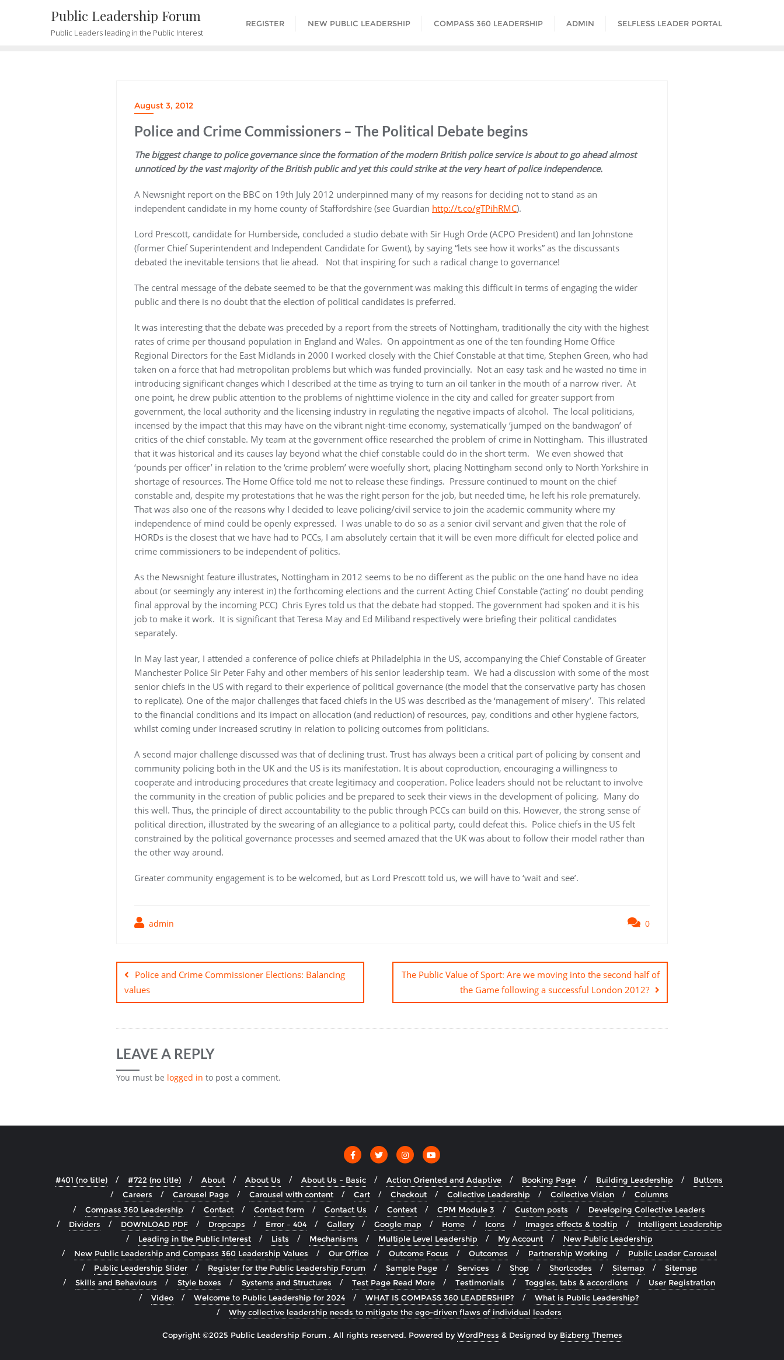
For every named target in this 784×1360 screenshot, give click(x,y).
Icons (495, 1223)
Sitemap (628, 1268)
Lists (280, 1238)
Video (162, 1297)
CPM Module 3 (465, 1209)
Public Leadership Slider (140, 1268)
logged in (185, 1076)
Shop (519, 1268)
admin (154, 923)
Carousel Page (201, 1194)
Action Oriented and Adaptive (443, 1179)
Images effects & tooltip (571, 1223)
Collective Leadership (488, 1194)
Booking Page (549, 1179)
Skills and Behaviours (116, 1282)
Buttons (708, 1179)
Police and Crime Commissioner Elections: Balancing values (234, 982)
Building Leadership (634, 1179)
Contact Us (346, 1209)
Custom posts (541, 1209)
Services (473, 1268)
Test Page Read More (393, 1282)
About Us (263, 1179)
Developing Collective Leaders (646, 1209)
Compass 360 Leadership (134, 1209)
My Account (520, 1238)
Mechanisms (333, 1238)
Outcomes (488, 1253)
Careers (137, 1194)
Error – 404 (286, 1223)
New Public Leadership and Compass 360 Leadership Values (191, 1253)
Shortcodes (570, 1268)
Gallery (340, 1223)
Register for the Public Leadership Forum (286, 1268)
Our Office (348, 1253)
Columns (651, 1194)
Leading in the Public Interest (194, 1238)
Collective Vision (582, 1194)
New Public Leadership (608, 1238)
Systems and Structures (287, 1282)
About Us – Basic (333, 1179)
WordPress (478, 1334)
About (213, 1179)
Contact (219, 1209)
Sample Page (411, 1268)
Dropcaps (226, 1223)
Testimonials (479, 1282)
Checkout (409, 1194)
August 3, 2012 (163, 105)
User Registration (682, 1282)
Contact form (279, 1209)
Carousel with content (291, 1194)
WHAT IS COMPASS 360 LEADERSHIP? (439, 1297)
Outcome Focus (418, 1253)
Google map (397, 1223)
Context (402, 1209)
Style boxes (199, 1282)
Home (453, 1223)
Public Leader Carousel (672, 1253)
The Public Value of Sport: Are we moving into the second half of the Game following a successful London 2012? (531, 982)
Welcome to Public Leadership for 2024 (269, 1297)
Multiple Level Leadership (428, 1238)
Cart (362, 1194)
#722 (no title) (154, 1179)
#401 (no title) (81, 1179)
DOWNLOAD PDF (154, 1223)
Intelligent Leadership (680, 1223)
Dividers (84, 1223)
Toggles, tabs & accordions (576, 1282)
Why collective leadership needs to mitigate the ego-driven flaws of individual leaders (395, 1311)
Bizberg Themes (591, 1334)
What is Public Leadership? (587, 1297)
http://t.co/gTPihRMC (474, 208)
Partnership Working (568, 1253)
